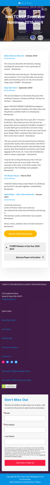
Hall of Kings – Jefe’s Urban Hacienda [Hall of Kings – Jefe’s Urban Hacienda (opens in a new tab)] (19, 194)
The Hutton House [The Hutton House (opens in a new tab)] (11, 176)
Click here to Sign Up (25, 463)
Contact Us (6, 356)
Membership (7, 338)
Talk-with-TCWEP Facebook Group (16, 380)
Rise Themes (36, 482)
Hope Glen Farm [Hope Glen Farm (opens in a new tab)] (10, 88)
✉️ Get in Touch (25, 3)
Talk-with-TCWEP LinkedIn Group (16, 371)
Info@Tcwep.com (9, 299)
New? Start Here (8, 320)
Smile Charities (15, 482)
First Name (9, 425)
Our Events (6, 329)
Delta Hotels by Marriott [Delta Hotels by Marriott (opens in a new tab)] (14, 56)
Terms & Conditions (10, 347)
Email (7, 413)
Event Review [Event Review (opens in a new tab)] (9, 58)
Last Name (9, 436)
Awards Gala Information (20, 233)
